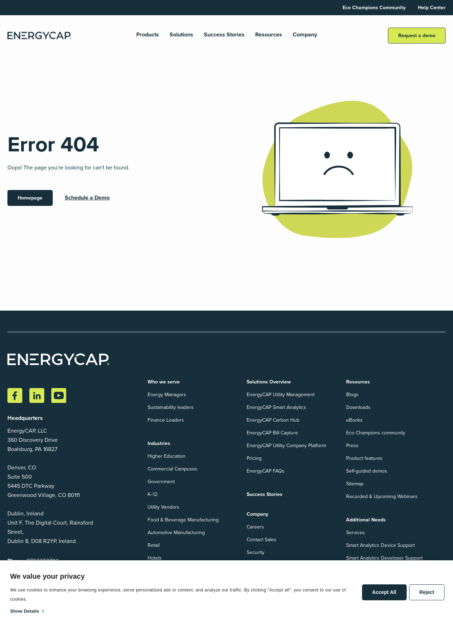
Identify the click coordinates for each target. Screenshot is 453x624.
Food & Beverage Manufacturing (183, 520)
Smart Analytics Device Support (380, 545)
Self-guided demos (366, 471)
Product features (364, 458)
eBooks (354, 420)
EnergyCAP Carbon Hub (273, 420)
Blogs (352, 394)
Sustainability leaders (171, 407)
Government (161, 481)
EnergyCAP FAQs (266, 471)
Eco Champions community (375, 433)
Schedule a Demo (87, 197)
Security (255, 552)
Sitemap (354, 483)
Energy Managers (167, 394)
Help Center (432, 7)
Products (147, 35)
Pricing (254, 458)
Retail (154, 545)
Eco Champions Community (374, 7)
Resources (268, 35)
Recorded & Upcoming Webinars (382, 496)
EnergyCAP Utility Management (281, 394)
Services (355, 532)
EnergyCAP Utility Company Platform (286, 445)
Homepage (30, 198)
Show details (24, 611)
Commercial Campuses (172, 469)
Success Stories (224, 35)
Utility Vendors (163, 507)
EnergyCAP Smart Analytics (276, 407)
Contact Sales (261, 539)
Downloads (358, 407)
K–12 (152, 494)
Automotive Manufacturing (176, 532)
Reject (426, 592)
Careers (255, 527)
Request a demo (416, 35)
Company (305, 35)
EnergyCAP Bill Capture (272, 433)
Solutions (181, 35)
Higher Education (166, 456)
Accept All (384, 592)
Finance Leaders (166, 420)
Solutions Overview (269, 382)
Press (352, 445)
